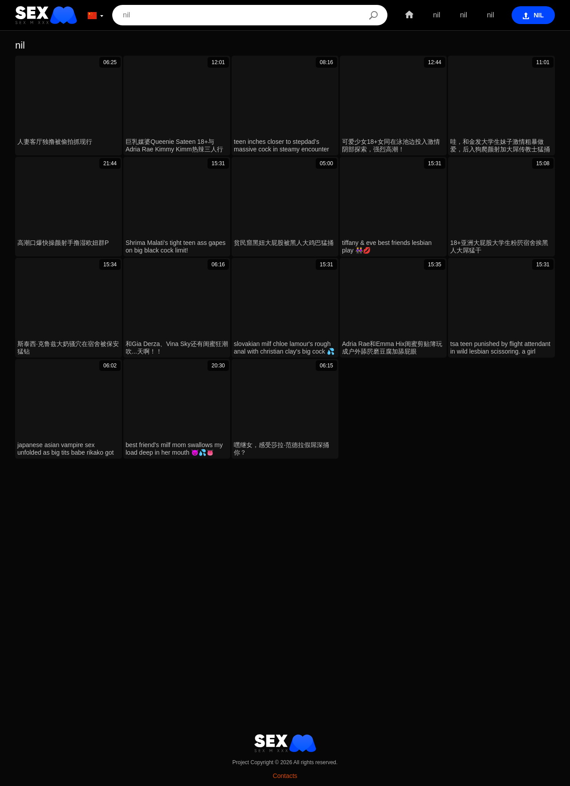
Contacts (285, 775)
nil (436, 15)
